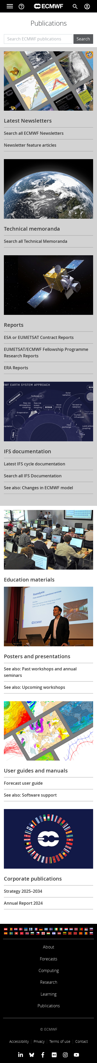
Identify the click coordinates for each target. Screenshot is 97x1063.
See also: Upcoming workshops (34, 687)
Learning (48, 994)
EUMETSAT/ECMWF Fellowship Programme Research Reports (46, 352)
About (48, 947)
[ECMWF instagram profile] (65, 1055)
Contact (81, 1041)
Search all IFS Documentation (33, 476)
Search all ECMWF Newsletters (34, 133)
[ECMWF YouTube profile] (76, 1055)
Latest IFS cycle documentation (34, 464)
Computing (49, 970)
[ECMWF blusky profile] (31, 1055)
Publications (49, 1006)
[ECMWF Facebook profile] (42, 1055)
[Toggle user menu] (87, 6)
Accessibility (19, 1041)
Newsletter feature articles (30, 145)
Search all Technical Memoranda (35, 241)
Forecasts (48, 959)
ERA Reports (16, 368)
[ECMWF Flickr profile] (54, 1055)
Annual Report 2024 (23, 903)
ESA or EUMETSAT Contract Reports (39, 337)
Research (48, 982)
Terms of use (59, 1041)
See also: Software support (30, 795)
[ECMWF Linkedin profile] (20, 1055)
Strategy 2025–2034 (23, 891)
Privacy (39, 1041)
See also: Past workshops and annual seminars (40, 672)
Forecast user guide (23, 783)
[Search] (75, 6)
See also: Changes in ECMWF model (38, 488)
